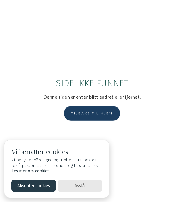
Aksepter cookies (33, 185)
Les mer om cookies (30, 170)
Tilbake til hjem (92, 113)
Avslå (80, 185)
